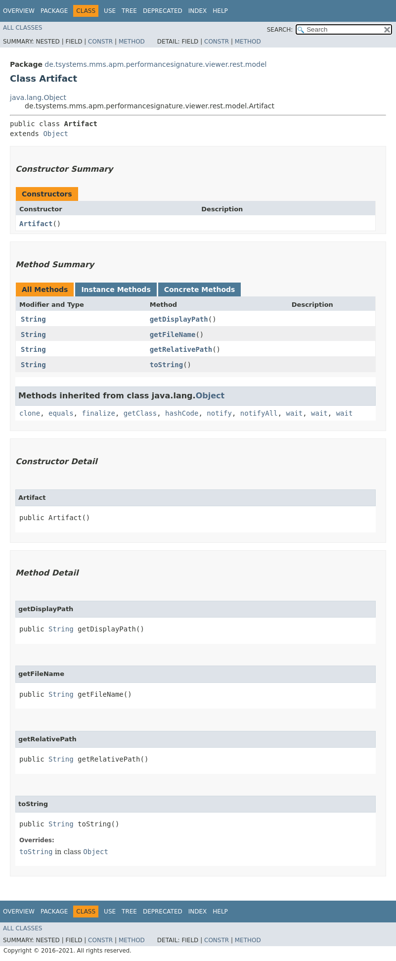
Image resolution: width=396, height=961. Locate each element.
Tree (129, 10)
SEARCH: (280, 29)
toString (166, 365)
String (33, 319)
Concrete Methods (199, 289)
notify (219, 413)
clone (29, 413)
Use (110, 10)
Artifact (35, 224)
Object (55, 134)
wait (294, 413)
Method (132, 41)
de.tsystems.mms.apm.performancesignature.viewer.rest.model (155, 64)
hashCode (181, 413)
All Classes (22, 27)
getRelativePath (181, 349)
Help (220, 10)
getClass (140, 413)
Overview (19, 10)
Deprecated (162, 10)
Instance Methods (115, 289)
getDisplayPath (179, 319)
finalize (98, 413)
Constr (100, 41)
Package (54, 10)
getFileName (173, 334)
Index (197, 10)
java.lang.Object (38, 97)
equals (61, 413)
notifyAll (259, 413)
